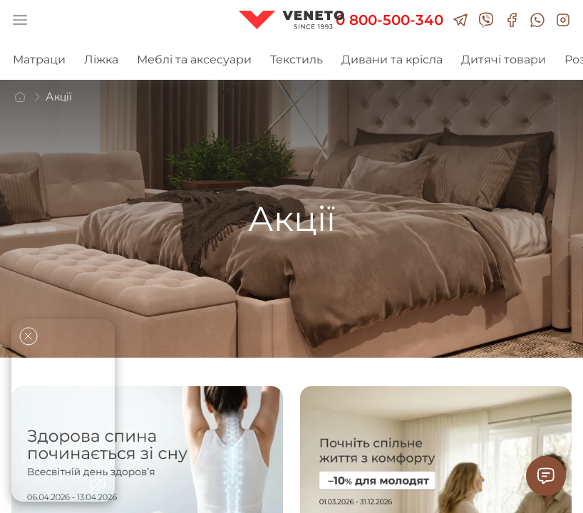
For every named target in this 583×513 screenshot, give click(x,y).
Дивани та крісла (392, 59)
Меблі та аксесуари (194, 59)
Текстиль (296, 59)
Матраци (39, 59)
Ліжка (101, 59)
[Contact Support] (546, 476)
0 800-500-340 (389, 20)
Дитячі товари (503, 59)
